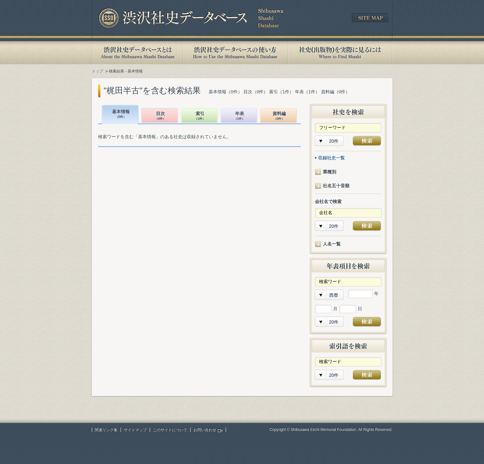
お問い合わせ (204, 430)
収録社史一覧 (331, 157)
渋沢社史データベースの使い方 (235, 52)
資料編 (279, 116)
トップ (97, 71)
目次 (160, 116)
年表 (240, 116)
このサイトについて (170, 430)
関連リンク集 (106, 430)
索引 (200, 116)
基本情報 (121, 114)
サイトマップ (135, 430)
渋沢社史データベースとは (137, 52)
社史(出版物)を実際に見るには (340, 52)
